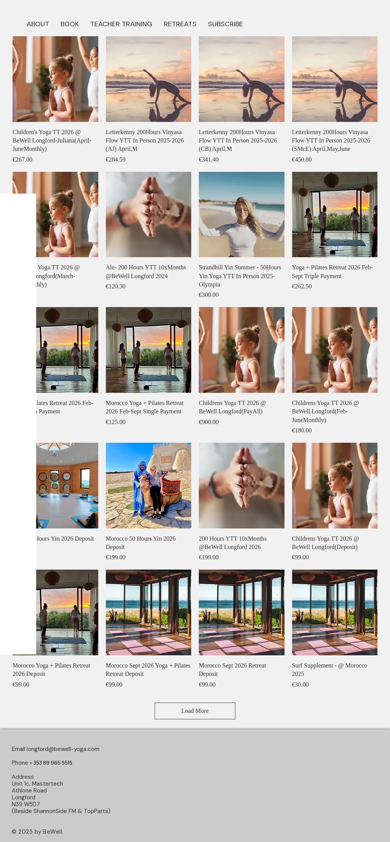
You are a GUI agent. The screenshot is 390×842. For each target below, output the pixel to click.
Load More (195, 711)
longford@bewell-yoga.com (63, 749)
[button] (70, 23)
